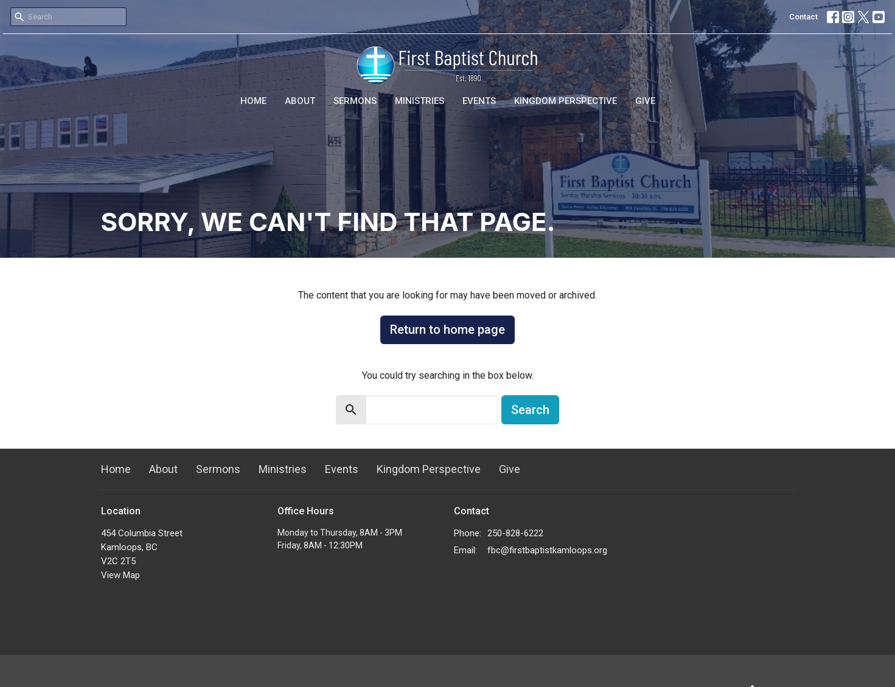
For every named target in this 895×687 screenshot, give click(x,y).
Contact (803, 16)
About (300, 100)
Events (479, 100)
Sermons (355, 100)
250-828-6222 (515, 533)
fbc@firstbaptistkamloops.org (547, 550)
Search (530, 409)
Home (253, 100)
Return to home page (447, 329)
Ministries (419, 100)
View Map (120, 575)
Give (645, 100)
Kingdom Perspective (565, 100)
